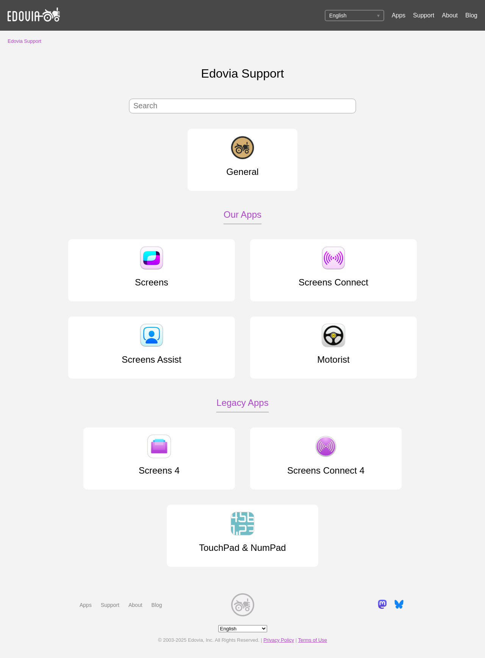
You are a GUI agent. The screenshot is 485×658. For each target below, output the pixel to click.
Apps (398, 15)
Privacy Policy (278, 640)
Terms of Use (312, 640)
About (450, 15)
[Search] (242, 106)
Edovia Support (24, 41)
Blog (471, 15)
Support (423, 15)
